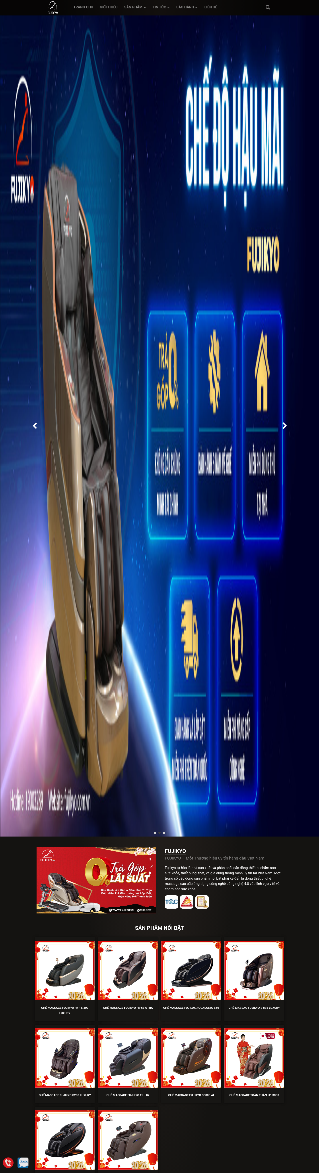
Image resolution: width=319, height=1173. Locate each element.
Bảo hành (187, 7)
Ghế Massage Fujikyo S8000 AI (191, 1095)
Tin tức (161, 7)
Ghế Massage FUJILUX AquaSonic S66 (191, 1007)
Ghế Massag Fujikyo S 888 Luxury (254, 1007)
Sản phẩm (135, 7)
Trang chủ (83, 7)
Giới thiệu (109, 7)
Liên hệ (210, 7)
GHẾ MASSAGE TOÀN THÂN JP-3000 (254, 1095)
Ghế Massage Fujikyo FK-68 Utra (128, 1007)
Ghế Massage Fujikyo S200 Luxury (65, 1095)
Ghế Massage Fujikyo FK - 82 (128, 1095)
